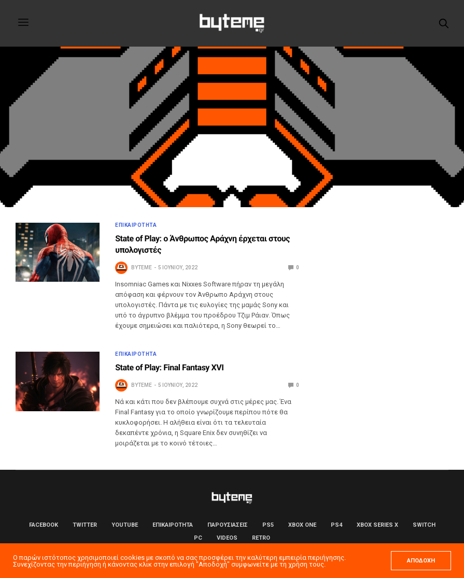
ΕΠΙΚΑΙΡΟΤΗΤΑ (136, 225)
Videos (227, 537)
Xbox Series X (377, 525)
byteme (141, 267)
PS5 (268, 525)
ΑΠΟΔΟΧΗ (421, 560)
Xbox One (302, 525)
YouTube (124, 525)
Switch (424, 525)
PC (198, 537)
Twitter (85, 525)
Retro (261, 537)
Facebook (43, 525)
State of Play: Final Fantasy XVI (169, 367)
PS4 (336, 525)
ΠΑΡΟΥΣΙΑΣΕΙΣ (227, 525)
